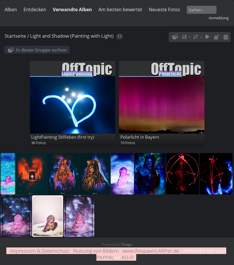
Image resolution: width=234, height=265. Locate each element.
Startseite (15, 36)
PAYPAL (105, 257)
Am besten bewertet (120, 9)
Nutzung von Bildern (96, 250)
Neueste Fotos (164, 9)
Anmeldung (219, 17)
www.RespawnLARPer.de (150, 250)
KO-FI (128, 257)
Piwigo (127, 244)
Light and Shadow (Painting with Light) (72, 36)
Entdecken (35, 9)
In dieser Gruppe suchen (41, 50)
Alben (11, 9)
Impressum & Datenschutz (39, 250)
